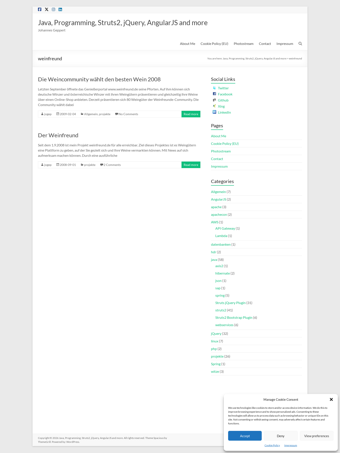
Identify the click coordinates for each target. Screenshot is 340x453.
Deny (280, 436)
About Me (187, 44)
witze (215, 372)
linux (214, 341)
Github (221, 100)
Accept (245, 436)
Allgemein (91, 114)
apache (216, 207)
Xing (219, 107)
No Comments (128, 114)
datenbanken (221, 245)
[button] (331, 399)
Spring (216, 364)
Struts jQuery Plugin (230, 303)
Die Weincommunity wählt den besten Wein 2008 (99, 79)
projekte (104, 114)
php (214, 349)
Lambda (221, 236)
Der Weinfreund (58, 135)
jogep (48, 114)
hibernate (222, 273)
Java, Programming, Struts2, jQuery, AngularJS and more (133, 22)
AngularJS (218, 200)
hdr (213, 252)
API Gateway (225, 229)
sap (218, 288)
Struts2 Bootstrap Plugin (233, 318)
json (218, 281)
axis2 (219, 266)
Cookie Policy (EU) (214, 44)
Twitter (221, 88)
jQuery (216, 334)
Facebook (222, 94)
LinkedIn (222, 113)
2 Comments (112, 165)
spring (220, 296)
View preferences (316, 436)
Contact (265, 44)
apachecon (219, 215)
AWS (214, 222)
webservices (224, 325)
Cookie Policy (272, 445)
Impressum (290, 445)
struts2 (220, 310)
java (214, 260)
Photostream (243, 44)
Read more (191, 114)
